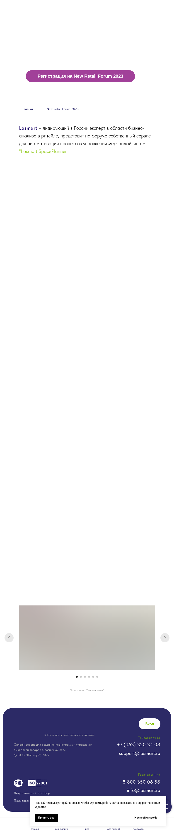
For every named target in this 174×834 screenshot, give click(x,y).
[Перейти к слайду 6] (97, 677)
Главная (28, 109)
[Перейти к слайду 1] (77, 677)
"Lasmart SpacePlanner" (43, 151)
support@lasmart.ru (139, 753)
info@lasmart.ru (143, 790)
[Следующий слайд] (164, 637)
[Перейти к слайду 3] (85, 677)
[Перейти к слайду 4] (89, 677)
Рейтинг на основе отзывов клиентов (69, 735)
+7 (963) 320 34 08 (138, 744)
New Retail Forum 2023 (63, 109)
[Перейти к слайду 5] (93, 677)
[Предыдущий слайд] (9, 637)
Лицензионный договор (32, 793)
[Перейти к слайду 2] (81, 677)
